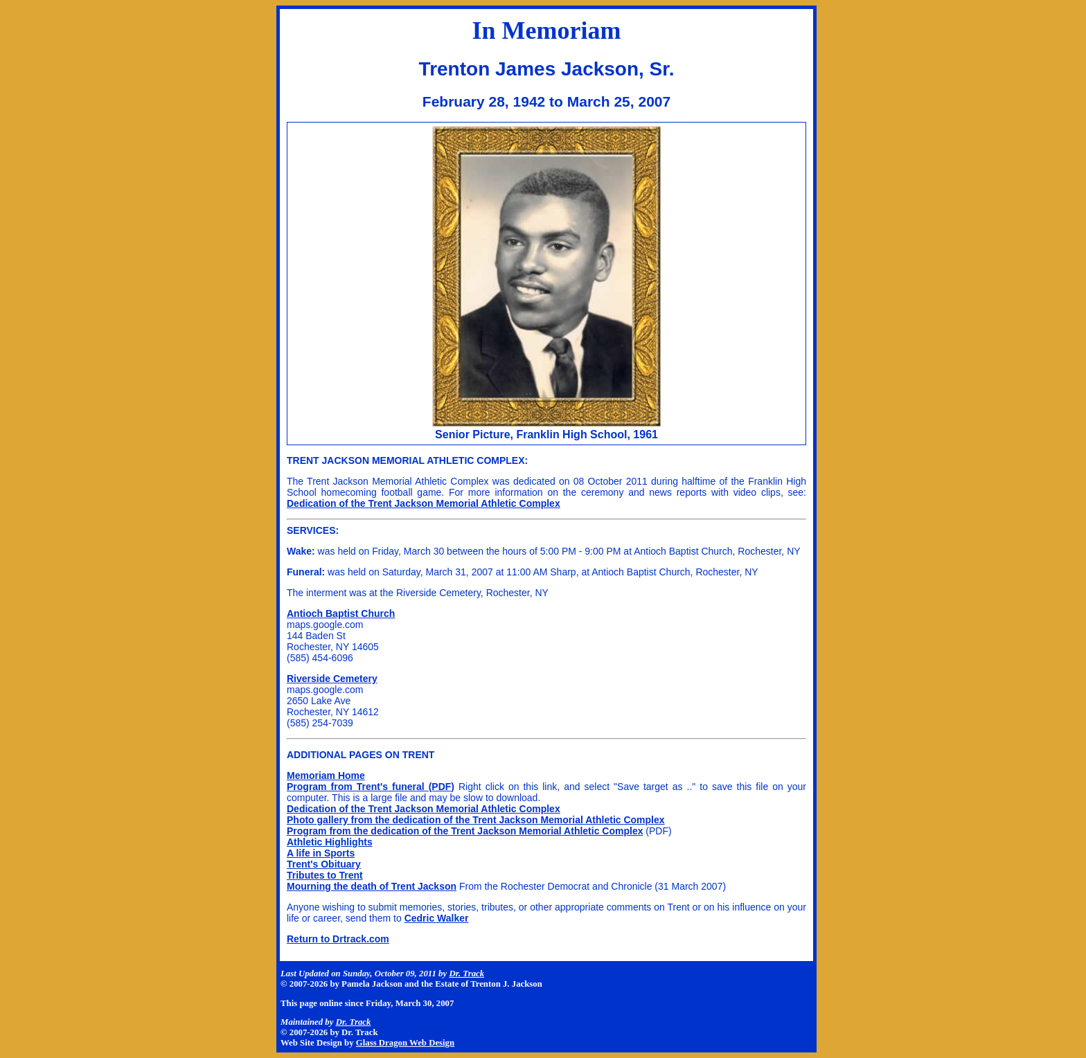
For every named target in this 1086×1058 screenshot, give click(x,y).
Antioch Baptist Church (341, 613)
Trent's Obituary (324, 864)
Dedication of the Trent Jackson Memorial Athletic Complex (423, 503)
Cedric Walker (436, 918)
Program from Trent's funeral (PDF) (370, 786)
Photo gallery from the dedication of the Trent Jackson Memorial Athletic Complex (476, 819)
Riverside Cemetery (332, 678)
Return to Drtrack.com (338, 938)
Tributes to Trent (325, 875)
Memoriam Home (326, 775)
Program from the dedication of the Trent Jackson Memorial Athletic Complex (465, 830)
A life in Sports (321, 853)
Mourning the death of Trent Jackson (371, 886)
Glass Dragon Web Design (405, 1043)
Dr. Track (466, 973)
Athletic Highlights (330, 842)
